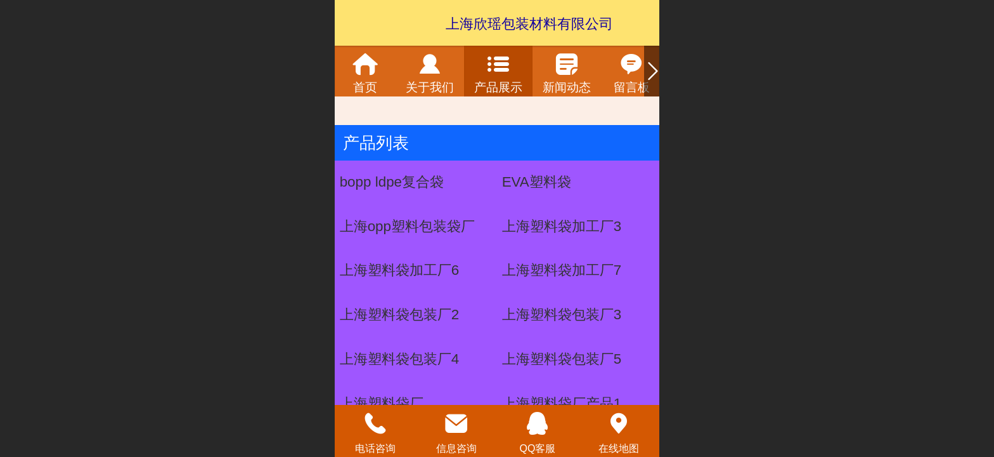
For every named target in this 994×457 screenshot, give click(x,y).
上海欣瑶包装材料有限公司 (529, 24)
